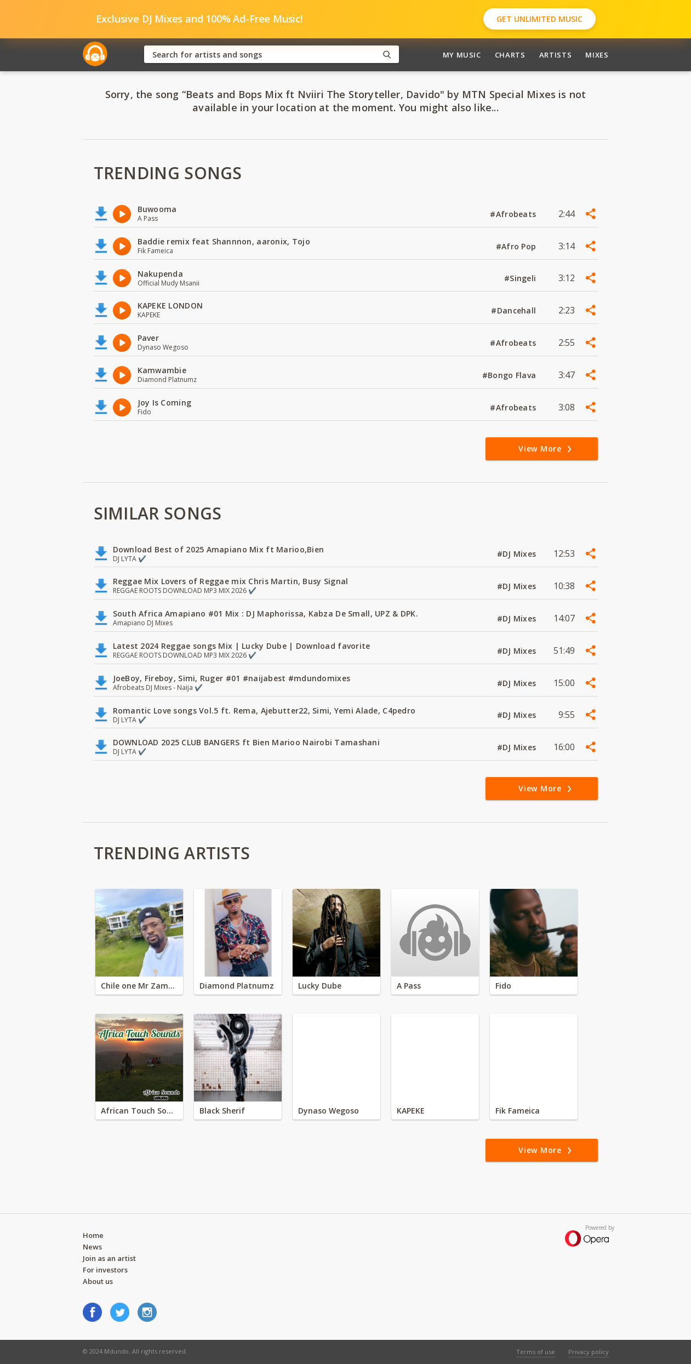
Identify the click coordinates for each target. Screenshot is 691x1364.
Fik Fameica (517, 1110)
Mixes (596, 55)
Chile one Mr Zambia (139, 985)
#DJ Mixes (518, 554)
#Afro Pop (517, 246)
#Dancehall (514, 310)
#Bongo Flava (510, 375)
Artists (555, 55)
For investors (105, 1270)
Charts (510, 55)
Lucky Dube (319, 985)
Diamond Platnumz (236, 985)
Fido (503, 985)
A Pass (409, 985)
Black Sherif (222, 1110)
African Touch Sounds (139, 1110)
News (92, 1247)
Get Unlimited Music (539, 19)
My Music (462, 55)
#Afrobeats (514, 214)
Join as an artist (109, 1258)
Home (93, 1235)
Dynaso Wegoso (328, 1110)
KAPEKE (411, 1110)
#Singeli (521, 278)
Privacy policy (588, 1352)
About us (98, 1281)
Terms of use (535, 1352)
